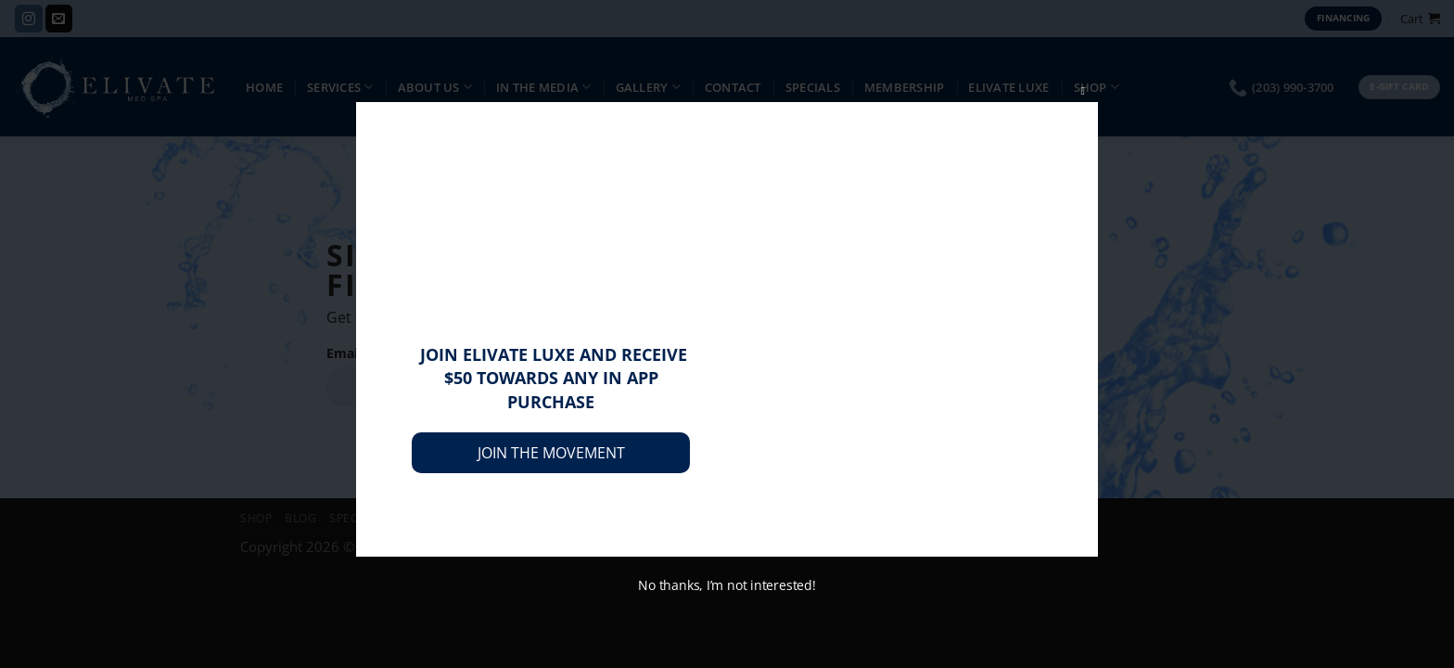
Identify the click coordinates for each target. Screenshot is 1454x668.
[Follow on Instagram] (28, 18)
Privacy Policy (531, 518)
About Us (435, 87)
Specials (812, 87)
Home (264, 87)
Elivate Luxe (1008, 87)
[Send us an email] (58, 18)
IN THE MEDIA (544, 87)
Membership (904, 87)
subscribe (852, 375)
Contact (733, 87)
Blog (300, 518)
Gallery (648, 87)
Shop (1097, 87)
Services (340, 87)
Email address (370, 354)
